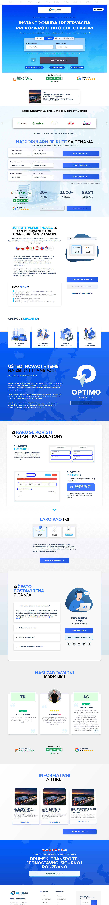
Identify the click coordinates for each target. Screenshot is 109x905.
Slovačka (57, 2)
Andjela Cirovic (86, 708)
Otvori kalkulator (54, 874)
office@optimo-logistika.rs (79, 637)
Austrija (66, 2)
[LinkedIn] (89, 644)
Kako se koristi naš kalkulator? (82, 293)
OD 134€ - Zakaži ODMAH (81, 153)
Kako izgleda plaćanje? (25, 637)
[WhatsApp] (74, 644)
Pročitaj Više (26, 822)
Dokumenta (68, 38)
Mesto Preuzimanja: (32, 43)
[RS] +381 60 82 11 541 (79, 630)
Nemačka (29, 2)
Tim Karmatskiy (23, 714)
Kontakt (97, 2)
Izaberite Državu (33, 47)
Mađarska (47, 2)
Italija (38, 2)
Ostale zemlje (77, 2)
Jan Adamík (54, 714)
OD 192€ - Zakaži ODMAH (81, 165)
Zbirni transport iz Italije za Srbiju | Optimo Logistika (83, 810)
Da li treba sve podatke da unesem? (30, 647)
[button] (107, 123)
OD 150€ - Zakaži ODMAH (81, 176)
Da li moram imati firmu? (26, 628)
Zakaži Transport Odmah (54, 560)
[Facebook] (69, 644)
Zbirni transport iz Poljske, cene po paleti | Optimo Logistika (25, 810)
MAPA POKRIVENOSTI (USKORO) (52, 208)
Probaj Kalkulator (79, 208)
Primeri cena (45, 902)
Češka (11, 2)
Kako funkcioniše (46, 899)
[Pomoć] (33, 60)
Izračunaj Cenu (59, 60)
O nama (88, 2)
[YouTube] (79, 644)
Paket (39, 38)
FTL (57, 38)
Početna (44, 896)
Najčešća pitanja (61, 899)
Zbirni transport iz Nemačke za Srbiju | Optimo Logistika (51, 810)
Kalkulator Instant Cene (82, 279)
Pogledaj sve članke (80, 831)
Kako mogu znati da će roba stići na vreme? (33, 606)
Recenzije (59, 896)
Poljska (19, 2)
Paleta (49, 38)
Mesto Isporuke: (61, 43)
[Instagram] (84, 644)
